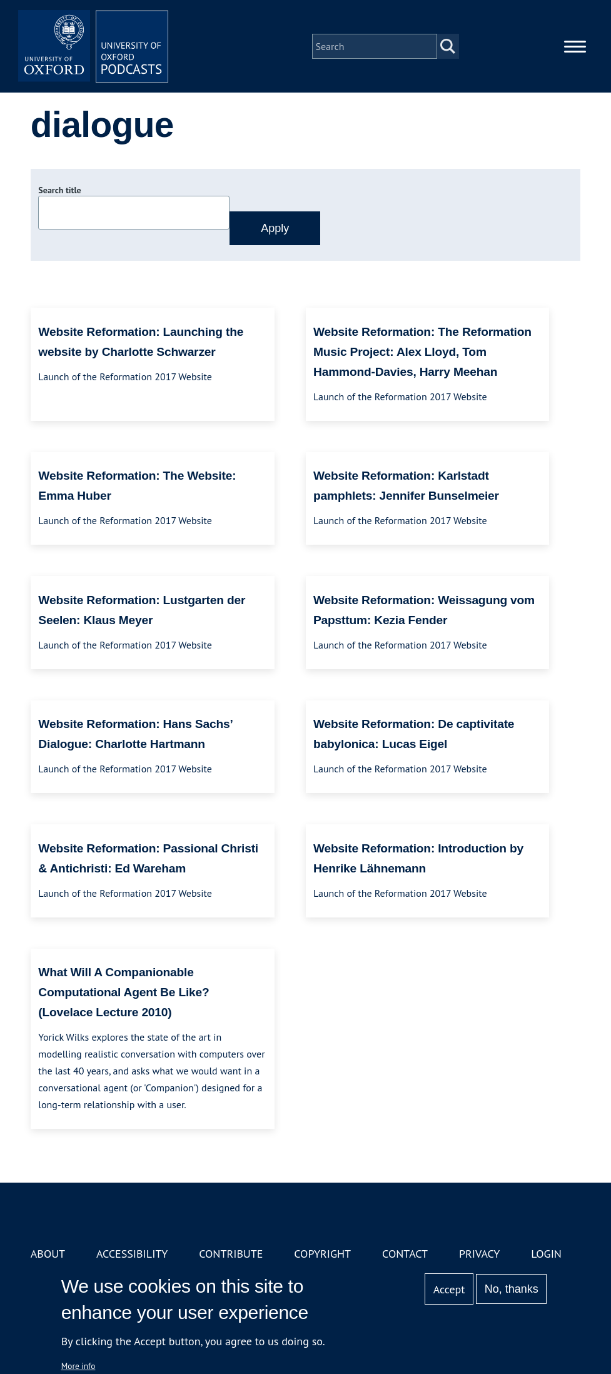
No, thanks (511, 1289)
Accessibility (132, 1253)
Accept (449, 1289)
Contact (405, 1253)
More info (78, 1365)
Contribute (231, 1253)
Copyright (322, 1253)
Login (546, 1253)
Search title (59, 190)
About (48, 1253)
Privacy (479, 1253)
